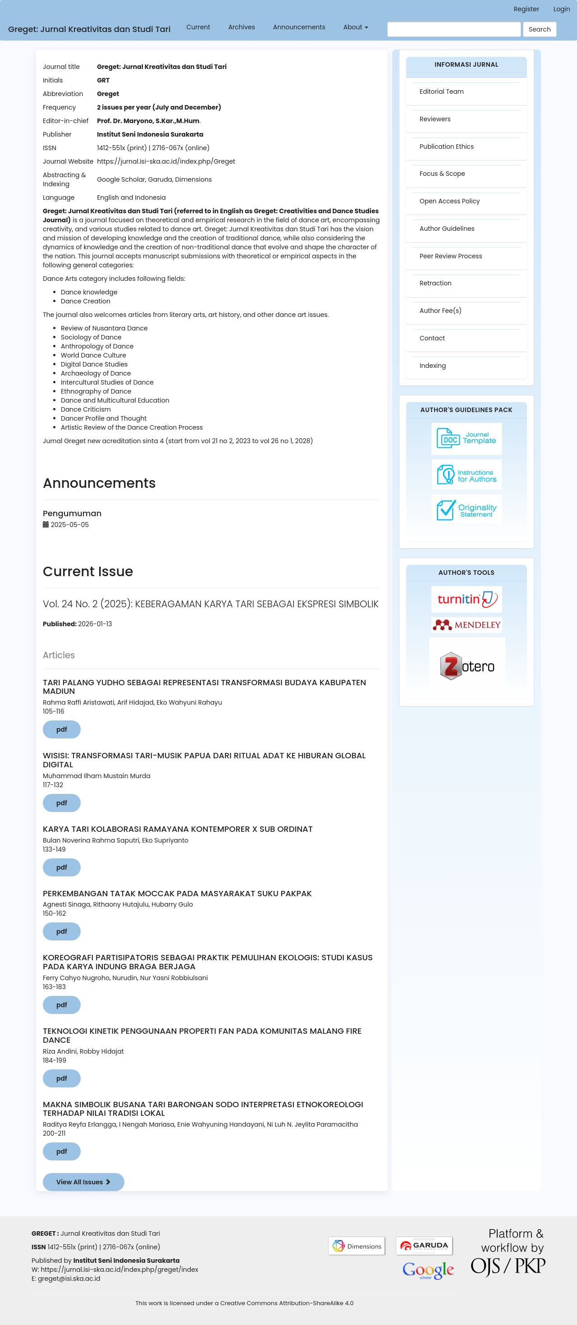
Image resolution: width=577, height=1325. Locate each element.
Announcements (298, 27)
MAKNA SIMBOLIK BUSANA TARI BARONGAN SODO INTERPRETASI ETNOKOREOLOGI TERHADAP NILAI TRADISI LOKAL (203, 1109)
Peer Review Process (452, 259)
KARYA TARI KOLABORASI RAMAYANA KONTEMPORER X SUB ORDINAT (178, 828)
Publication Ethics (447, 147)
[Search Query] (454, 29)
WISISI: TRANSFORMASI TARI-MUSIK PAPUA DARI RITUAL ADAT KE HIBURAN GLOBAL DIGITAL (204, 760)
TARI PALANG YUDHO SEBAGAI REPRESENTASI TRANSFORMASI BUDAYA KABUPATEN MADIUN (204, 687)
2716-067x (118, 1247)
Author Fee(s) (441, 315)
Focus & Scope (443, 175)
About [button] (354, 27)
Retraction (436, 287)
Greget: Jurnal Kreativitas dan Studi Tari (88, 29)
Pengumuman (72, 513)
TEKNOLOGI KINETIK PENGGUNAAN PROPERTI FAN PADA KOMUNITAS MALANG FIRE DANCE (202, 1035)
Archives (240, 27)
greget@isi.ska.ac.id (69, 1278)
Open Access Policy (450, 203)
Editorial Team (442, 91)
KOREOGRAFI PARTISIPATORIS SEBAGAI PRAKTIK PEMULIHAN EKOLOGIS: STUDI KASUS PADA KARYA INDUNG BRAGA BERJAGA (208, 962)
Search (540, 29)
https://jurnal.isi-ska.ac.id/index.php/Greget (166, 161)
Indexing (433, 371)
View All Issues (83, 1182)
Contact (433, 343)
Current (197, 27)
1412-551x (62, 1247)
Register (526, 9)
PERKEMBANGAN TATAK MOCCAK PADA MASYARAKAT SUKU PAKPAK (177, 893)
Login (562, 9)
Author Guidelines (448, 231)
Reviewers (436, 119)
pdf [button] (61, 729)
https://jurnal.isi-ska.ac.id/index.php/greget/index (119, 1269)
